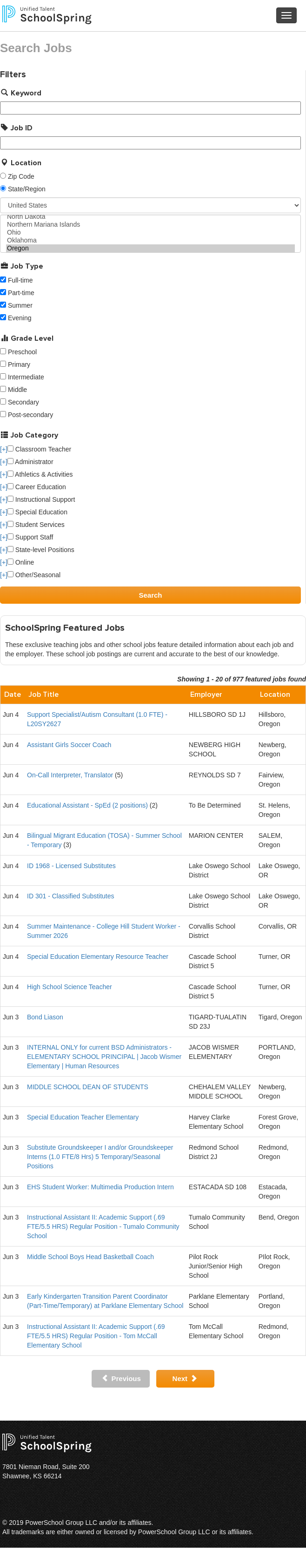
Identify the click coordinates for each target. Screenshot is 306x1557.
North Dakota (150, 217)
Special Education (37, 512)
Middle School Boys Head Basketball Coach (90, 1256)
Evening (20, 318)
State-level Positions (40, 549)
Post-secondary (30, 414)
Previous (121, 1378)
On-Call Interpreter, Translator (70, 775)
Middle (17, 389)
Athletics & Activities (40, 474)
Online (20, 562)
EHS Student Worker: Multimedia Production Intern (100, 1187)
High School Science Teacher (69, 987)
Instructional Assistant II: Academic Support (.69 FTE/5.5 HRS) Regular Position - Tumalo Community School (103, 1226)
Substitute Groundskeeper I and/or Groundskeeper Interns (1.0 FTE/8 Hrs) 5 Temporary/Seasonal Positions (100, 1157)
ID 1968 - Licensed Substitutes (71, 865)
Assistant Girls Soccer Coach (69, 744)
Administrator (30, 461)
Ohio (150, 232)
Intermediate (26, 377)
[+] (3, 449)
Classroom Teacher (39, 449)
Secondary (23, 402)
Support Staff (30, 537)
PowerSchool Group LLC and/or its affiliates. (89, 1522)
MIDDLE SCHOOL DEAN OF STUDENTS (87, 1087)
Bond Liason (45, 1017)
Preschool (22, 352)
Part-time (21, 293)
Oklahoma (150, 240)
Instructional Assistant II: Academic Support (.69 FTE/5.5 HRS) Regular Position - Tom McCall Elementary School (96, 1336)
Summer (20, 305)
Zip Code (21, 176)
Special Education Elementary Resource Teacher (97, 956)
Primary (19, 364)
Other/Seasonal (33, 575)
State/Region (27, 189)
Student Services (36, 524)
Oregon (150, 248)
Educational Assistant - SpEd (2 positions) (87, 805)
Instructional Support (41, 499)
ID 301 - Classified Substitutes (70, 896)
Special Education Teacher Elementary (83, 1117)
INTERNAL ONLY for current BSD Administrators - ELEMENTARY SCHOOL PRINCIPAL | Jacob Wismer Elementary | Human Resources (104, 1057)
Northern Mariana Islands (150, 225)
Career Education (36, 487)
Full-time (20, 280)
